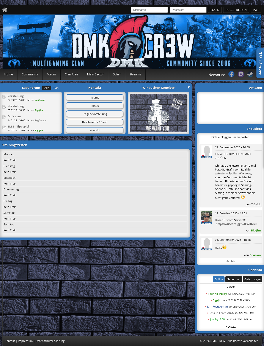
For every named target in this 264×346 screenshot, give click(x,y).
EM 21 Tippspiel (18, 126)
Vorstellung (16, 96)
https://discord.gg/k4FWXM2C (236, 224)
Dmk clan (14, 116)
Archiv (230, 261)
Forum (51, 74)
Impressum (25, 341)
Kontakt (95, 130)
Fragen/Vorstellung (94, 114)
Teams (94, 97)
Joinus (95, 106)
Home (8, 74)
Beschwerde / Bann (94, 122)
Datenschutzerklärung (50, 341)
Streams (135, 74)
